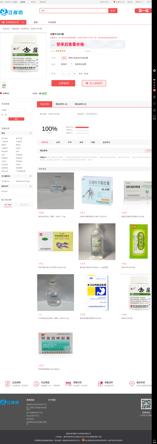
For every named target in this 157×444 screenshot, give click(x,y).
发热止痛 (4, 171)
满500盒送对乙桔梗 (23, 181)
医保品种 (15, 29)
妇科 (17, 151)
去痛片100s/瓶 (36, 29)
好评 (58, 142)
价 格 (4, 115)
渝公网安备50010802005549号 (96, 440)
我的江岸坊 (105, 2)
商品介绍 (44, 104)
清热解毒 (19, 168)
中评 (70, 142)
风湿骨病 (19, 155)
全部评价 (44, 142)
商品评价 (62, 104)
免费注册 (43, 2)
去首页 (22, 2)
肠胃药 (18, 145)
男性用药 (4, 151)
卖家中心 (140, 2)
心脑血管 (4, 148)
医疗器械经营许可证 (34, 413)
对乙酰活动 (16, 176)
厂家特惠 (4, 142)
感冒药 (3, 145)
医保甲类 (25, 29)
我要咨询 (149, 151)
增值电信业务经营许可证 (36, 404)
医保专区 (6, 29)
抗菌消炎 (19, 158)
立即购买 (64, 83)
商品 (43, 11)
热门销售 (8, 205)
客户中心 (151, 2)
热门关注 (24, 205)
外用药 (18, 165)
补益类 (18, 148)
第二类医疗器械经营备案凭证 (36, 408)
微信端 (129, 2)
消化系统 (4, 165)
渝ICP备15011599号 (115, 440)
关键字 (4, 110)
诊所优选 (19, 138)
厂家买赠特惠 (20, 171)
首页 (36, 22)
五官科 (3, 161)
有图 (93, 142)
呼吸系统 (19, 161)
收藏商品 (6, 93)
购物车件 (120, 2)
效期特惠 (4, 168)
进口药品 (4, 138)
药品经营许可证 (32, 416)
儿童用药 (19, 142)
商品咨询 (81, 104)
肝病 (3, 155)
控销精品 (4, 158)
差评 (81, 142)
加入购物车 (94, 83)
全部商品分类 (12, 22)
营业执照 (30, 419)
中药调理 (52, 22)
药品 (16, 133)
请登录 (33, 2)
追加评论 (106, 142)
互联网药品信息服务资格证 (36, 423)
